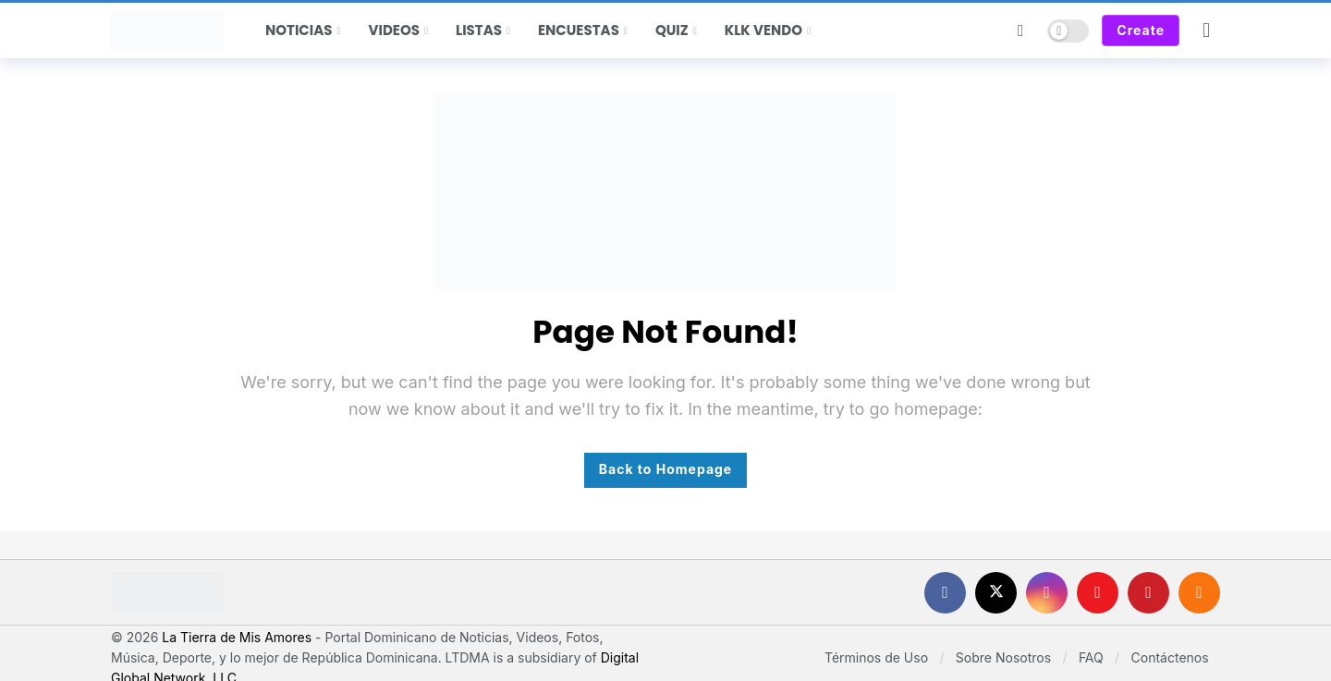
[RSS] (1199, 593)
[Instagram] (1047, 593)
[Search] (1020, 30)
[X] (996, 593)
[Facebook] (945, 593)
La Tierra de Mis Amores (236, 637)
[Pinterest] (1148, 593)
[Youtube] (1097, 593)
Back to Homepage (665, 469)
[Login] (1206, 30)
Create (1141, 30)
